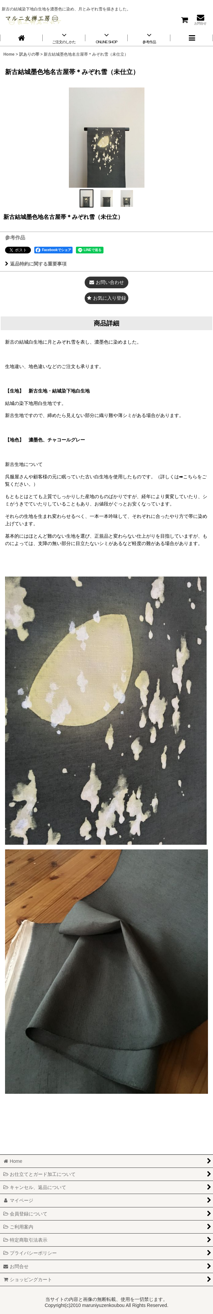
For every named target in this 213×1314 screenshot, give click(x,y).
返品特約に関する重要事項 (36, 263)
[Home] (21, 37)
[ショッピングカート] (184, 19)
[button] (191, 37)
